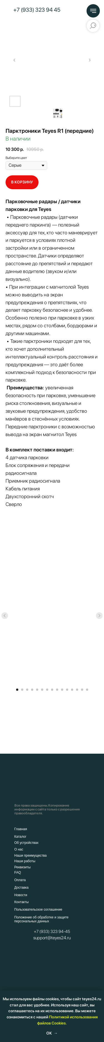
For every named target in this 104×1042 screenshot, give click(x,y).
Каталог (20, 837)
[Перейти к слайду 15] (87, 690)
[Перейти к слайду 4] (32, 690)
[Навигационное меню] (93, 11)
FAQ (17, 872)
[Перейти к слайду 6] (42, 690)
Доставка (21, 887)
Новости (20, 895)
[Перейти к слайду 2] (22, 690)
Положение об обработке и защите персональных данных (41, 919)
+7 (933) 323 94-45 (52, 931)
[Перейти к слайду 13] (77, 690)
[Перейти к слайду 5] (37, 690)
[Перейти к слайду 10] (62, 690)
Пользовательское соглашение (38, 909)
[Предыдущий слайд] (14, 60)
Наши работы (24, 861)
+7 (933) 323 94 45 (36, 9)
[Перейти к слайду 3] (27, 690)
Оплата (20, 880)
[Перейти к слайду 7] (47, 690)
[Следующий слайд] (89, 60)
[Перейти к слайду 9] (57, 690)
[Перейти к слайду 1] (17, 690)
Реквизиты (22, 867)
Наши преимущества (30, 855)
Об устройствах (26, 843)
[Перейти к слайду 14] (82, 690)
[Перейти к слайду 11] (67, 690)
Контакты (21, 902)
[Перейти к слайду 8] (52, 690)
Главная (20, 829)
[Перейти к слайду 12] (72, 690)
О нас (18, 849)
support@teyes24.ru (52, 937)
